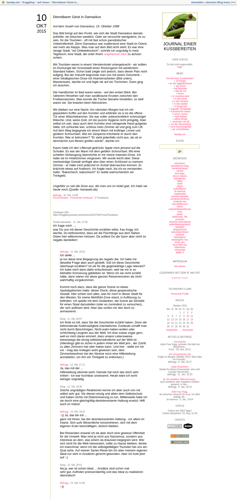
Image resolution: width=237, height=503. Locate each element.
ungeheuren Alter (115, 54)
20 (172, 323)
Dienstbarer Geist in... (65, 2)
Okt (41, 26)
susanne (179, 234)
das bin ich (180, 91)
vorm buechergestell (180, 126)
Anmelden (197, 2)
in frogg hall (181, 106)
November (188, 330)
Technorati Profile (180, 294)
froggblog (28, 2)
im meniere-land (180, 96)
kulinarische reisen (180, 111)
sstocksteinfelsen (180, 232)
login (179, 67)
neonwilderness (180, 204)
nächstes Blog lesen (218, 2)
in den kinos (181, 98)
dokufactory (180, 178)
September (172, 330)
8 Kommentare (60, 198)
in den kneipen (180, 101)
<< (233, 2)
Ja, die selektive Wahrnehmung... (180, 379)
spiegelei (179, 227)
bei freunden (181, 88)
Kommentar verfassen (81, 198)
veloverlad (180, 250)
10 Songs (181, 81)
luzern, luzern (181, 114)
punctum (179, 219)
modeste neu (180, 201)
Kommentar (180, 342)
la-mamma (179, 191)
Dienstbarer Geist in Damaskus (77, 17)
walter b (180, 252)
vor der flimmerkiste (181, 124)
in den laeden (181, 104)
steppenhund (180, 229)
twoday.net (13, 2)
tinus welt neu (180, 245)
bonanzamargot (180, 168)
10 (41, 17)
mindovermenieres (179, 199)
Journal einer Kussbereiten (179, 46)
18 (191, 319)
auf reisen (43, 2)
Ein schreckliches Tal (180, 354)
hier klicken (180, 266)
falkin (179, 181)
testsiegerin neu (180, 239)
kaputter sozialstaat (181, 109)
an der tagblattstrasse (181, 83)
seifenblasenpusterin (179, 224)
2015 (41, 31)
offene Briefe (180, 119)
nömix (180, 206)
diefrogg (57, 195)
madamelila (180, 194)
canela (179, 171)
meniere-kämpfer (180, 196)
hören (181, 93)
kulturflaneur (179, 188)
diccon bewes (180, 176)
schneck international (180, 222)
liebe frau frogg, (180, 392)
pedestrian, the (179, 217)
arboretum (180, 163)
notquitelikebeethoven (179, 209)
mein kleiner (181, 116)
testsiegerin (180, 237)
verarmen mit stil (180, 121)
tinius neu (180, 242)
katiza (180, 186)
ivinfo (179, 183)
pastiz (180, 214)
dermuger (180, 173)
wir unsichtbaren (180, 129)
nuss (179, 211)
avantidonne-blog (180, 166)
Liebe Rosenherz (180, 367)
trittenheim (180, 247)
